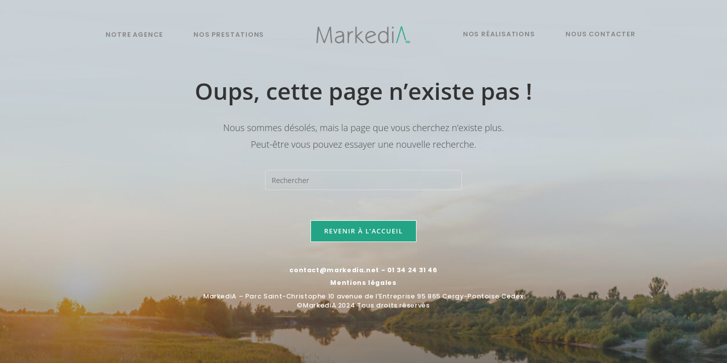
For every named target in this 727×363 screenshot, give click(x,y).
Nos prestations (228, 34)
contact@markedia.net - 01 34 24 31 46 (363, 270)
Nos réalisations (499, 34)
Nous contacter (600, 34)
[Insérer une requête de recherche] (363, 180)
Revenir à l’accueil (363, 230)
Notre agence (134, 34)
